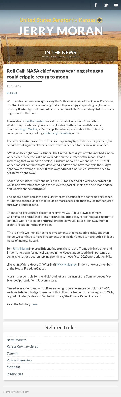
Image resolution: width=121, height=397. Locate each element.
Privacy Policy (20, 391)
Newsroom (57, 56)
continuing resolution (57, 133)
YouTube (116, 5)
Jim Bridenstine (35, 121)
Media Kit (13, 367)
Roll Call (12, 93)
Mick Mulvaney (66, 264)
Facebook (96, 5)
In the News (72, 56)
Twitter (106, 5)
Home (45, 56)
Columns (13, 353)
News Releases (16, 340)
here (34, 304)
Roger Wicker (28, 129)
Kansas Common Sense (22, 346)
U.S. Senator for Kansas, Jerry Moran (60, 26)
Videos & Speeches (19, 360)
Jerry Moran (21, 248)
